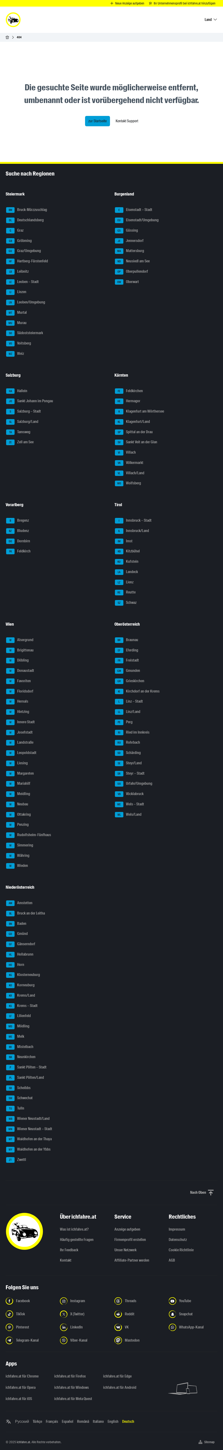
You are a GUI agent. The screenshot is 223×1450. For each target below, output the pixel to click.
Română (83, 1421)
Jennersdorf (129, 241)
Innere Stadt (20, 722)
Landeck (126, 572)
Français (52, 1421)
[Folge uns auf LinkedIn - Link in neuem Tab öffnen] (84, 1327)
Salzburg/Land (22, 422)
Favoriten (18, 681)
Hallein (16, 391)
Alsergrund (19, 640)
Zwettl (16, 1160)
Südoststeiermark (24, 333)
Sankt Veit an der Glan (136, 442)
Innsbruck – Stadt (133, 521)
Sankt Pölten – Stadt (26, 1067)
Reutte (125, 592)
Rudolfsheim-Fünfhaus (28, 835)
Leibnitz (17, 272)
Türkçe (37, 1421)
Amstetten (19, 903)
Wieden (17, 866)
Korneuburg (20, 985)
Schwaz (126, 603)
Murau (16, 323)
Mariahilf (18, 784)
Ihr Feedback (69, 1249)
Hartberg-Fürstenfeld (27, 261)
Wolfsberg (128, 483)
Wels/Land (128, 815)
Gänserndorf (20, 944)
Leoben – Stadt (22, 282)
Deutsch (128, 1421)
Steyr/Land (128, 763)
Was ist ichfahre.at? (74, 1229)
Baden (16, 924)
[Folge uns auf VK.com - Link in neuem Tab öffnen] (138, 1327)
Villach (125, 452)
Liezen (16, 292)
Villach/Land (129, 473)
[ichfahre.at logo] (13, 19)
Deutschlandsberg (25, 220)
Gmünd (17, 934)
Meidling (18, 794)
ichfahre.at (23, 1442)
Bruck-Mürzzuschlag (26, 210)
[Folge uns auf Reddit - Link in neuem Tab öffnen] (138, 1314)
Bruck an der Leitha (25, 913)
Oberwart (127, 282)
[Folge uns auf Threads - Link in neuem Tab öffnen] (138, 1301)
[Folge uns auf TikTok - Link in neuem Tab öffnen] (30, 1314)
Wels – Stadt (129, 804)
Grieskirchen (129, 681)
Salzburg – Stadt (23, 411)
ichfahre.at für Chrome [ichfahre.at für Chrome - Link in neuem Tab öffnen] (22, 1376)
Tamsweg (18, 432)
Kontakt (65, 1260)
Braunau (126, 640)
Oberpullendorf (131, 272)
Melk (15, 1037)
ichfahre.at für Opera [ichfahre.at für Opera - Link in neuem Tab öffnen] (20, 1387)
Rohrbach (127, 743)
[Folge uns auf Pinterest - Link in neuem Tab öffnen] (30, 1327)
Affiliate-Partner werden (131, 1260)
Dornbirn (18, 541)
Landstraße (19, 743)
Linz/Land (127, 712)
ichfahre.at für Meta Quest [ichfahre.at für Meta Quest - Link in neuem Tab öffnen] (73, 1398)
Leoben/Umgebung (25, 302)
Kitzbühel (127, 551)
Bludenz (17, 531)
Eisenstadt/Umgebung (137, 220)
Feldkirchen (129, 391)
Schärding (128, 753)
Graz (14, 230)
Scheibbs (18, 1088)
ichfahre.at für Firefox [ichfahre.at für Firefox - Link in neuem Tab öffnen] (70, 1376)
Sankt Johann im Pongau (29, 401)
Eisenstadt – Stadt (133, 210)
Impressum (177, 1229)
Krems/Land (20, 996)
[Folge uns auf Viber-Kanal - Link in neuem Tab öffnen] (84, 1340)
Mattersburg (129, 251)
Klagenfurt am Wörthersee (139, 411)
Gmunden (127, 671)
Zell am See (20, 442)
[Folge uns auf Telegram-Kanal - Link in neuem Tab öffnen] (30, 1340)
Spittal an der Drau (134, 432)
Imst (124, 541)
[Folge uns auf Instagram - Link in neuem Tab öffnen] (84, 1301)
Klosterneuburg (23, 975)
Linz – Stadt (129, 701)
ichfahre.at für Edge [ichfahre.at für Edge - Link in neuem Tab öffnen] (117, 1376)
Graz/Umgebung (23, 251)
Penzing (17, 825)
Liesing (17, 763)
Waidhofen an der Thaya (29, 1139)
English (113, 1421)
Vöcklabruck (129, 794)
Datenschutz (178, 1239)
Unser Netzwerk (125, 1249)
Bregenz (17, 521)
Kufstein (126, 562)
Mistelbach (19, 1047)
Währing (17, 856)
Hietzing (17, 712)
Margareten (20, 774)
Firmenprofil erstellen (130, 1239)
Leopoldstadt (21, 753)
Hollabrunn (19, 954)
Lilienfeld (18, 1016)
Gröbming (19, 241)
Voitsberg (18, 343)
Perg (124, 722)
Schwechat (19, 1098)
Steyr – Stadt (130, 774)
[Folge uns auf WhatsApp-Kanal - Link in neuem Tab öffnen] (193, 1327)
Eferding (126, 650)
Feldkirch (18, 551)
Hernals (17, 701)
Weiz (15, 354)
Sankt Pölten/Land (25, 1078)
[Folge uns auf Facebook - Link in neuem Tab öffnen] (30, 1301)
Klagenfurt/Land (132, 422)
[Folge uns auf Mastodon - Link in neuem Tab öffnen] (138, 1340)
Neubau (17, 804)
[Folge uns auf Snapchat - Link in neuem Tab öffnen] (193, 1314)
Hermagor (127, 401)
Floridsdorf (19, 691)
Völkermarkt (129, 463)
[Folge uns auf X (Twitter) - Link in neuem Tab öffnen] (84, 1314)
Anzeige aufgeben (127, 1229)
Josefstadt (19, 732)
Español (67, 1421)
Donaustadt (20, 671)
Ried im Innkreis (132, 732)
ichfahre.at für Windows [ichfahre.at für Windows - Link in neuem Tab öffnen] (71, 1387)
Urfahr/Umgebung (133, 784)
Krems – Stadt (22, 1006)
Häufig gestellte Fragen (77, 1239)
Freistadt (127, 660)
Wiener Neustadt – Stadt (29, 1129)
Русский (22, 1421)
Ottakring (18, 815)
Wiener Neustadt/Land (28, 1119)
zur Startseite (97, 121)
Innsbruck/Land (132, 531)
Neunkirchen (20, 1057)
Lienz (124, 582)
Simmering (19, 845)
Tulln (15, 1108)
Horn (15, 965)
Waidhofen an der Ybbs (28, 1149)
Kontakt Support (127, 121)
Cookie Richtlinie (181, 1249)
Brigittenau (20, 650)
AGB (172, 1260)
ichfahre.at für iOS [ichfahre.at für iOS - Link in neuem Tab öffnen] (19, 1398)
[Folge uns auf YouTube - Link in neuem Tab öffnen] (193, 1301)
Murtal (16, 313)
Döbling (17, 660)
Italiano (98, 1421)
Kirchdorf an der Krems (137, 691)
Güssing (126, 230)
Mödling (17, 1026)
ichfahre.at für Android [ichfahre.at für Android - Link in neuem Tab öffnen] (119, 1387)
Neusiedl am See (132, 261)
